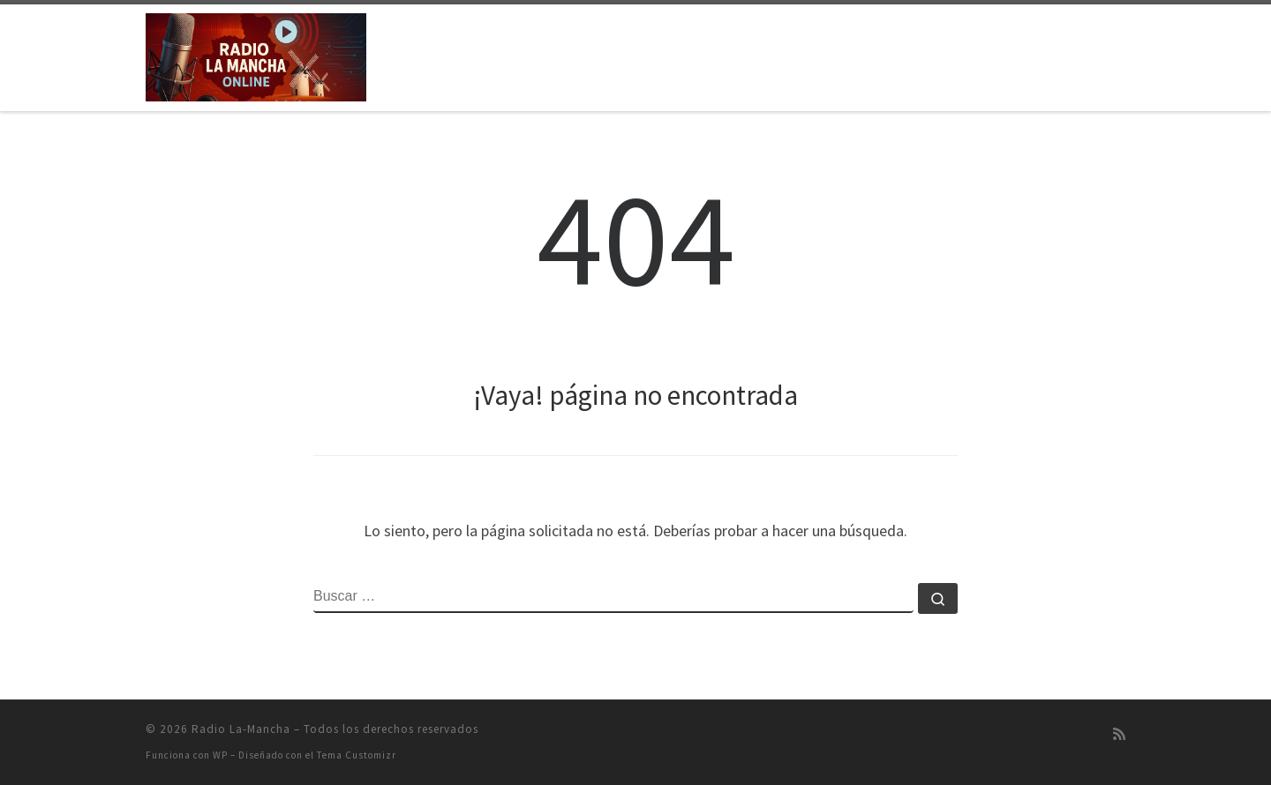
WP (220, 755)
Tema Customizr (356, 755)
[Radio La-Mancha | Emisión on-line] (256, 54)
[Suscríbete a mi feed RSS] (1119, 734)
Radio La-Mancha (241, 728)
